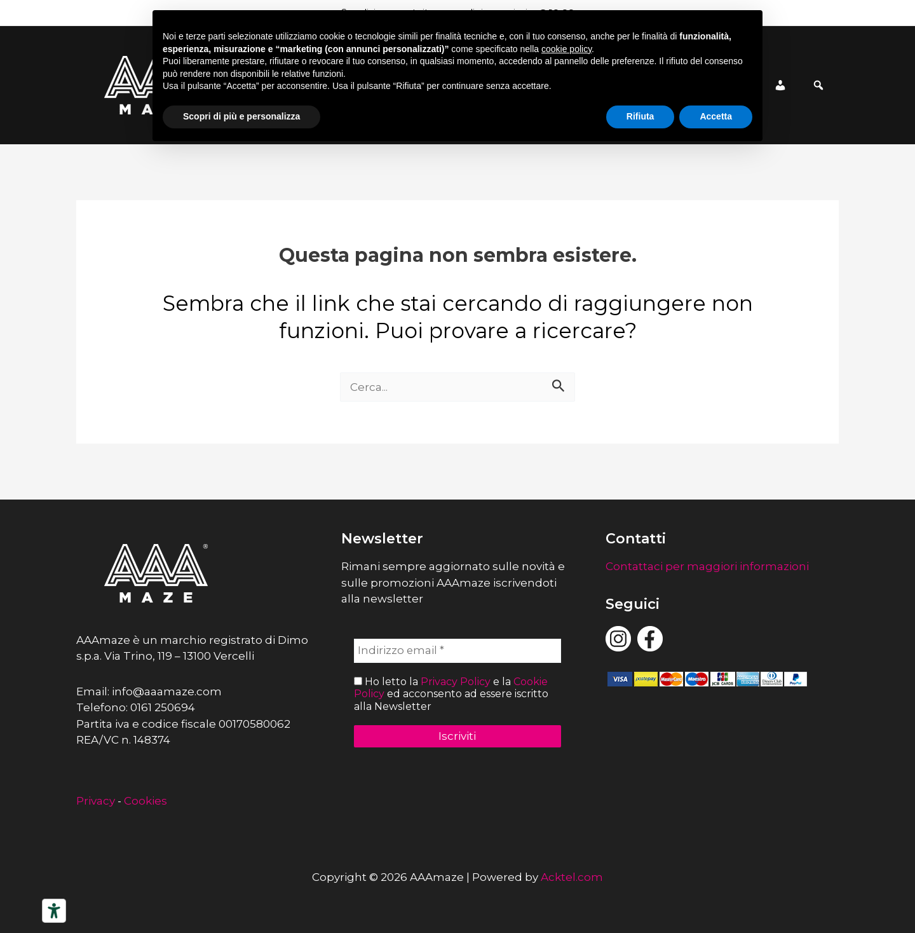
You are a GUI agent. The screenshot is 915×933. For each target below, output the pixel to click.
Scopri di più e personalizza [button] (241, 116)
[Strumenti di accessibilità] (54, 911)
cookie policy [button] (566, 49)
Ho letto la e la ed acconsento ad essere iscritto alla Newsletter (451, 694)
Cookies (145, 800)
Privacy (95, 800)
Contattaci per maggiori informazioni (707, 566)
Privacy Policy (456, 682)
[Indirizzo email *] (458, 651)
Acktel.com (572, 877)
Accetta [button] (716, 116)
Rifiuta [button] (640, 116)
